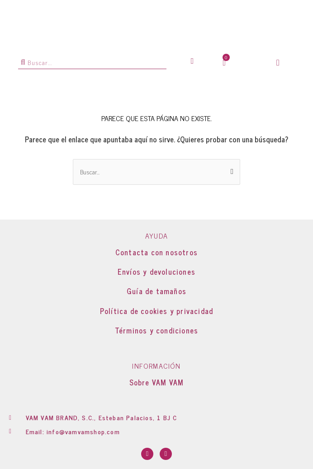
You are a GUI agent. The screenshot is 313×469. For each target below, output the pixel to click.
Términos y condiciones (156, 330)
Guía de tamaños (156, 291)
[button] (277, 62)
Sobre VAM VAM (156, 382)
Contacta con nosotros (156, 252)
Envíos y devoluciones (156, 271)
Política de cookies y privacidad (156, 311)
